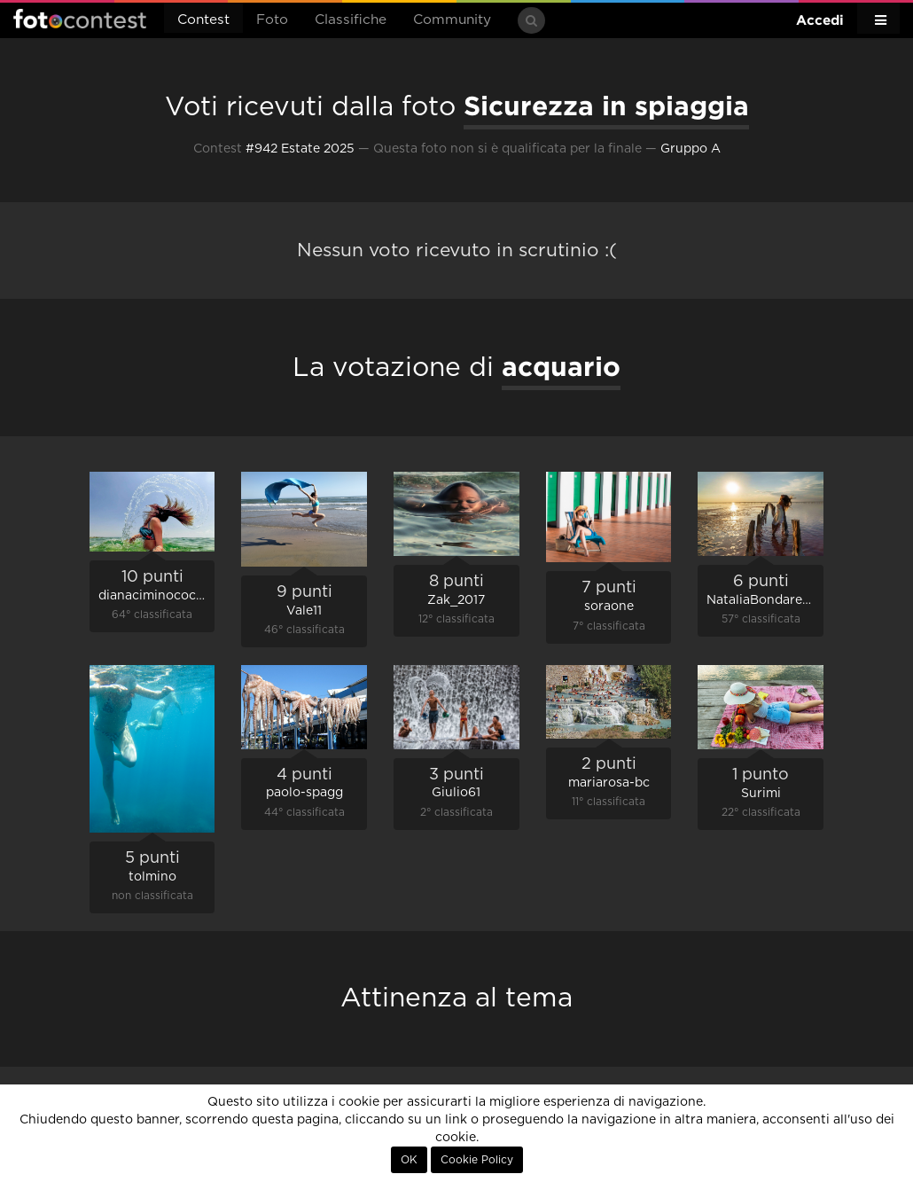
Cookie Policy (477, 1160)
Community (452, 20)
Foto (272, 20)
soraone (609, 606)
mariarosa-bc (609, 783)
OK (409, 1160)
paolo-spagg (304, 793)
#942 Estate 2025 (300, 149)
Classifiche (350, 20)
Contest (203, 20)
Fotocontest (79, 18)
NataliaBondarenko (765, 600)
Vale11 (304, 611)
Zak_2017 (456, 600)
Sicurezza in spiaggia (606, 105)
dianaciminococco (154, 596)
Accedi (820, 19)
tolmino (152, 877)
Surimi (761, 793)
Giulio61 (456, 793)
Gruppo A (690, 149)
